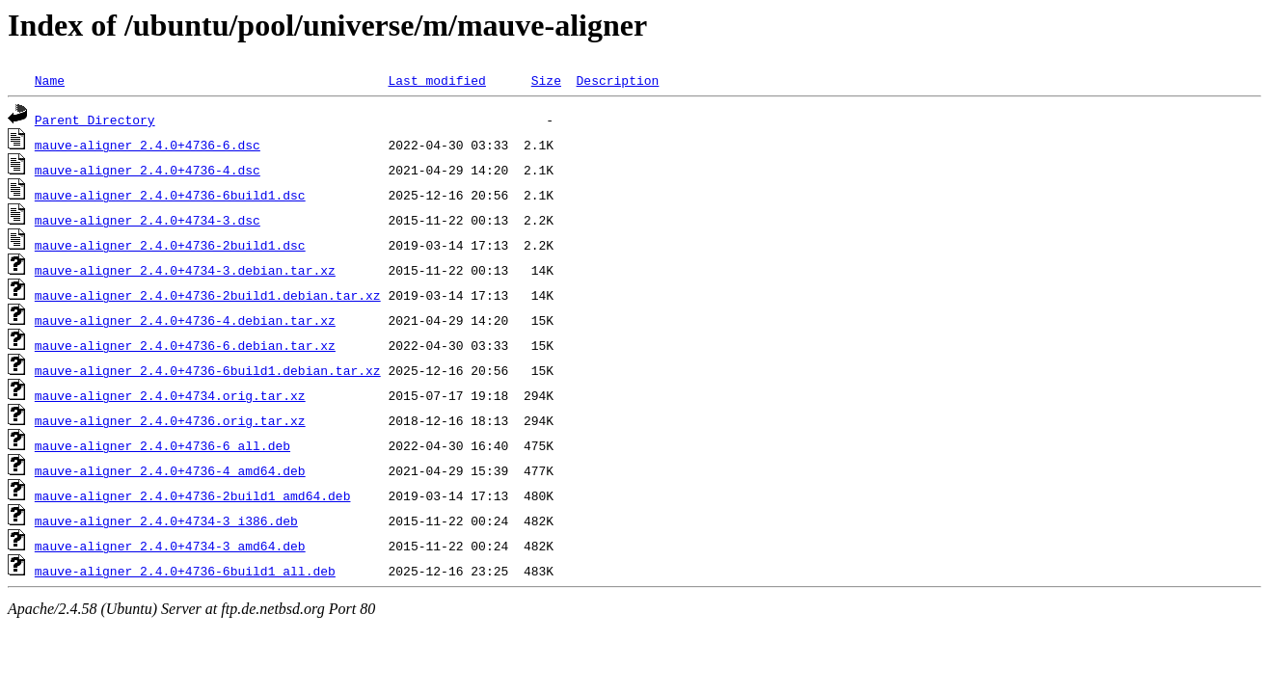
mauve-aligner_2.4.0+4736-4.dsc (147, 169)
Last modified (436, 80)
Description (617, 80)
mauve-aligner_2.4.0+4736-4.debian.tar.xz (185, 320)
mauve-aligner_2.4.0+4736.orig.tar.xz (170, 420)
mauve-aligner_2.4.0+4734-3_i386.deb (166, 520)
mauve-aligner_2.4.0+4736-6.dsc (147, 144)
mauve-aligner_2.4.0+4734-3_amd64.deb (170, 545)
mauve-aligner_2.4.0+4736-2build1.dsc (170, 245)
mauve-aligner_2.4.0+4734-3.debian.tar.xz (185, 270)
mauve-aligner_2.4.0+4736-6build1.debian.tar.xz (208, 370)
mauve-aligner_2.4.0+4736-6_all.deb (162, 445)
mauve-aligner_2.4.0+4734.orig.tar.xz (170, 395)
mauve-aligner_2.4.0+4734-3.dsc (147, 219)
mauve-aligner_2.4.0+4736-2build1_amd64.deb (193, 495)
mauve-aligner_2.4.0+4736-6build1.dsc (170, 194)
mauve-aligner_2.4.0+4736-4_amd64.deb (170, 470)
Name (50, 80)
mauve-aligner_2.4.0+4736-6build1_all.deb (185, 570)
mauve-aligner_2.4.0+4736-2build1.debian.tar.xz (208, 295)
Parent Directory (95, 119)
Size (546, 80)
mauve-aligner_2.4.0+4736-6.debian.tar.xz (185, 345)
